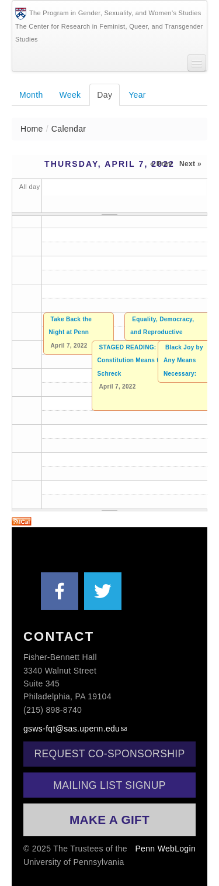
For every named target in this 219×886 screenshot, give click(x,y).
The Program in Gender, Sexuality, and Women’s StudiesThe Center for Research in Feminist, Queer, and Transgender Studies (109, 25)
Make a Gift (109, 819)
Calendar (68, 128)
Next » (190, 164)
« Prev (161, 164)
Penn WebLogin (165, 848)
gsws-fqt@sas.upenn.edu (71, 728)
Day (108, 94)
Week (70, 94)
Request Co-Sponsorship (109, 754)
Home (31, 128)
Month (31, 94)
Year (137, 94)
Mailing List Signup (109, 785)
